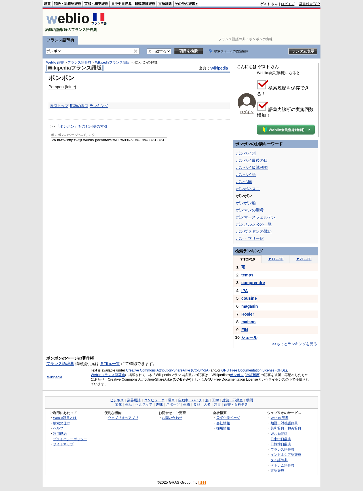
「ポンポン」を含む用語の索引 (81, 126)
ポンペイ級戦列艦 (252, 167)
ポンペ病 (244, 181)
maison (248, 322)
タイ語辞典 (279, 460)
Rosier (247, 314)
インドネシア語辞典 (286, 454)
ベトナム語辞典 (282, 465)
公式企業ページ (228, 417)
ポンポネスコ (248, 188)
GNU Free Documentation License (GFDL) (254, 370)
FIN (244, 330)
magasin (249, 306)
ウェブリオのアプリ (123, 417)
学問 (249, 400)
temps (247, 275)
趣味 (159, 404)
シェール (249, 337)
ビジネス (117, 400)
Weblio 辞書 (55, 62)
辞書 (47, 3)
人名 (207, 404)
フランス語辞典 (60, 40)
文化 (118, 404)
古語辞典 (165, 3)
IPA (244, 290)
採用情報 (223, 428)
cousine (249, 298)
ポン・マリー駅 (250, 238)
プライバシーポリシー (70, 439)
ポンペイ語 (246, 174)
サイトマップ (63, 444)
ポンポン (237, 375)
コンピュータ (154, 400)
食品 (196, 404)
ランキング (99, 106)
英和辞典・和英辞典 (286, 428)
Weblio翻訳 (279, 433)
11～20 (276, 259)
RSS (202, 482)
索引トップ (59, 106)
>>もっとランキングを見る (294, 344)
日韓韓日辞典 (145, 3)
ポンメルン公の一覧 (254, 224)
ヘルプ (58, 428)
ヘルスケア (144, 404)
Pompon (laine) (62, 87)
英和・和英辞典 (96, 3)
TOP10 (247, 259)
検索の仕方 (61, 423)
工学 (215, 400)
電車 (171, 400)
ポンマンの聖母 (250, 210)
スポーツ (173, 404)
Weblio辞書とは (65, 417)
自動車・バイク (190, 400)
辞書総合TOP (309, 4)
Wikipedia (219, 68)
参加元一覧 (110, 363)
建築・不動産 (232, 400)
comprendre (253, 282)
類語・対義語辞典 (67, 3)
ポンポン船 (246, 203)
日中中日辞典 (121, 3)
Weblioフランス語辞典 (108, 375)
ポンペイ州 (246, 153)
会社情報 (223, 423)
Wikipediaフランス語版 (112, 62)
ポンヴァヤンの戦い (254, 231)
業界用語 (134, 400)
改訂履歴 (252, 375)
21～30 (304, 259)
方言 (217, 404)
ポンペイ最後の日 (252, 160)
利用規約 (60, 433)
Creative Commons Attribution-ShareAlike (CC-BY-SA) (168, 370)
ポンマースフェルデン (256, 217)
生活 (128, 404)
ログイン (287, 4)
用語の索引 (79, 106)
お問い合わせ (172, 417)
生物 (186, 404)
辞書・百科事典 (236, 404)
